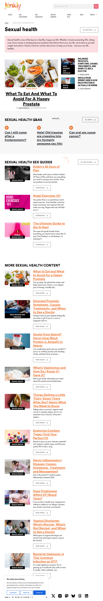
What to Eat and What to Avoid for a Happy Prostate (31, 99)
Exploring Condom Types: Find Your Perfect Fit (46, 434)
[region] (26, 586)
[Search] (96, 6)
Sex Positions (38, 15)
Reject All (26, 592)
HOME (6, 23)
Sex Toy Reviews (53, 15)
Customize (13, 592)
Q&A (81, 14)
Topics (92, 14)
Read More (42, 293)
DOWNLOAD (42, 188)
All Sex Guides (88, 162)
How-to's (69, 15)
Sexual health (31, 88)
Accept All (39, 592)
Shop (10, 14)
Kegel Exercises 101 (47, 195)
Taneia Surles (84, 74)
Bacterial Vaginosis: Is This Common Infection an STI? (48, 558)
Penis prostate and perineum (66, 69)
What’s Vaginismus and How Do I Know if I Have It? (49, 371)
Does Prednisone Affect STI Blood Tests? (45, 495)
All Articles (89, 30)
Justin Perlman (23, 108)
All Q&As (90, 120)
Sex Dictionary (23, 15)
